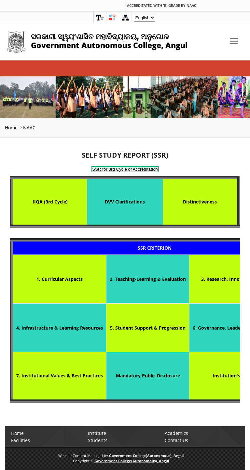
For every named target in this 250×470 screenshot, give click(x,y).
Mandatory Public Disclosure (148, 375)
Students (97, 440)
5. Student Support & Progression (148, 328)
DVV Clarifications (125, 202)
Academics (176, 433)
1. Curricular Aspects (59, 279)
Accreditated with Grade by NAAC (161, 5)
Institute (97, 433)
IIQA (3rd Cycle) (50, 202)
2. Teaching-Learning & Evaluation (148, 279)
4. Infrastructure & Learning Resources (59, 328)
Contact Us (176, 440)
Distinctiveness (200, 202)
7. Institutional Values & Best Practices (59, 375)
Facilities (20, 440)
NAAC (29, 127)
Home (11, 127)
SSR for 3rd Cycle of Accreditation (125, 169)
